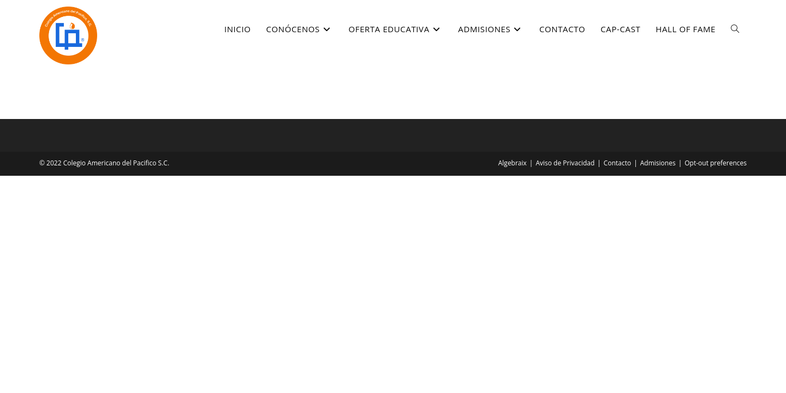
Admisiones (658, 163)
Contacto (617, 163)
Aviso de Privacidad (564, 163)
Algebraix (512, 163)
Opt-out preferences (715, 163)
